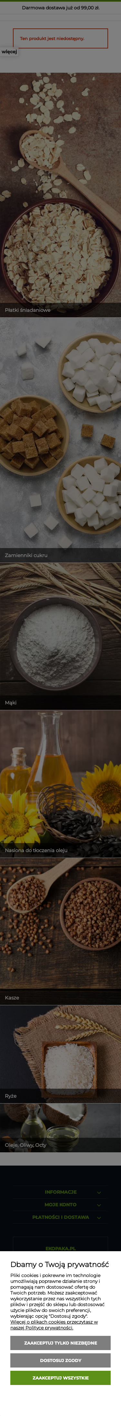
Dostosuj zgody (60, 1360)
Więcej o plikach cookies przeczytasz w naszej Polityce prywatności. (54, 1325)
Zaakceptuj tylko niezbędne (60, 1343)
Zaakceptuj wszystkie (61, 1377)
